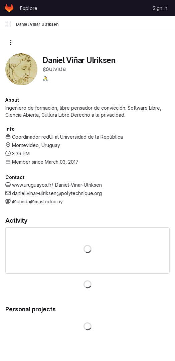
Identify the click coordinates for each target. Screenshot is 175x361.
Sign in (160, 8)
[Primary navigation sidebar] (8, 24)
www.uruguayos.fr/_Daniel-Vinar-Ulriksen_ (58, 185)
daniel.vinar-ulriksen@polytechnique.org (57, 193)
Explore (28, 8)
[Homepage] (9, 8)
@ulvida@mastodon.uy (37, 201)
